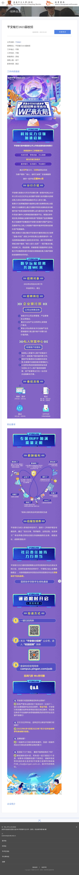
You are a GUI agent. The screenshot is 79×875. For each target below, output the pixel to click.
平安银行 (18, 42)
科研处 (4, 846)
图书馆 (4, 841)
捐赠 (3, 862)
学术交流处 (5, 851)
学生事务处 (5, 856)
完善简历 (62, 32)
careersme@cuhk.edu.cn (9, 835)
